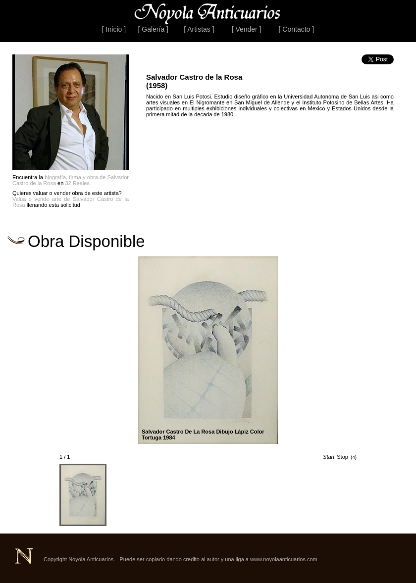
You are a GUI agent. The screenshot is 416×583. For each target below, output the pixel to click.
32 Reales (77, 183)
